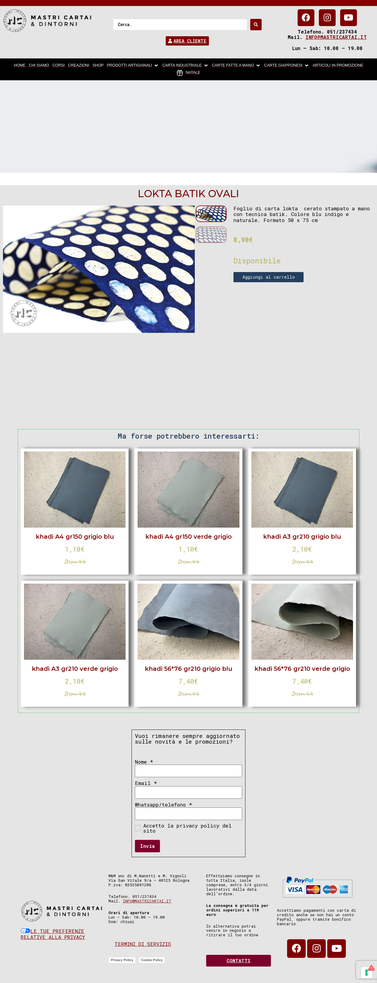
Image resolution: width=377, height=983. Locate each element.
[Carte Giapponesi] (286, 65)
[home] (19, 65)
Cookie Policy (152, 960)
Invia (147, 846)
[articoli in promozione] (338, 65)
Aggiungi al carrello (268, 277)
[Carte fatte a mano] (236, 65)
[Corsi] (59, 65)
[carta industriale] (185, 65)
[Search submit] (256, 24)
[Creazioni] (78, 65)
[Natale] (188, 73)
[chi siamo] (39, 65)
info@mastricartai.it (336, 37)
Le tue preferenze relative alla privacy (53, 934)
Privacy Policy (122, 960)
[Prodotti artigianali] (133, 65)
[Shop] (98, 65)
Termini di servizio (142, 943)
